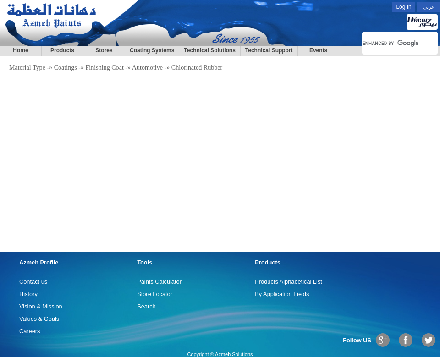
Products (62, 50)
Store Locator (154, 294)
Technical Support (269, 50)
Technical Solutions (209, 50)
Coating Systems (152, 50)
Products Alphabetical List (288, 281)
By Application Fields (282, 294)
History (28, 294)
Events (318, 50)
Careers (29, 331)
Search (146, 306)
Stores (103, 50)
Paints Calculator (159, 281)
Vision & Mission (40, 306)
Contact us (33, 281)
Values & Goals (39, 318)
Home (20, 50)
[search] (390, 43)
